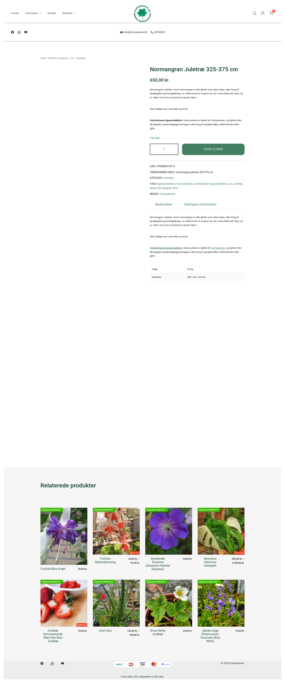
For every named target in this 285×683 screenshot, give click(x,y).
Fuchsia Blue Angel (52, 568)
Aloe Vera (105, 630)
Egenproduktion (167, 183)
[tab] (164, 204)
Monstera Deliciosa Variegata (210, 562)
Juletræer (81, 58)
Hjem (43, 58)
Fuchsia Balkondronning (105, 560)
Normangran (164, 188)
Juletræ (238, 183)
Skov (175, 188)
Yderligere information (200, 204)
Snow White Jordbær (157, 632)
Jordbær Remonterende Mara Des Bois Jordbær (53, 636)
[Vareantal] (164, 149)
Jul (71, 58)
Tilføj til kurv (213, 149)
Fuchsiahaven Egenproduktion (210, 183)
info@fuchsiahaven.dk (133, 32)
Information (31, 13)
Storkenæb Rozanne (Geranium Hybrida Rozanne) (158, 564)
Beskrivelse (163, 204)
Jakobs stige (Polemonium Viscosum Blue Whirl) (210, 636)
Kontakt (52, 13)
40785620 (158, 32)
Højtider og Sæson (58, 58)
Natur (153, 188)
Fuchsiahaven (185, 183)
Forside (15, 13)
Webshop (67, 13)
